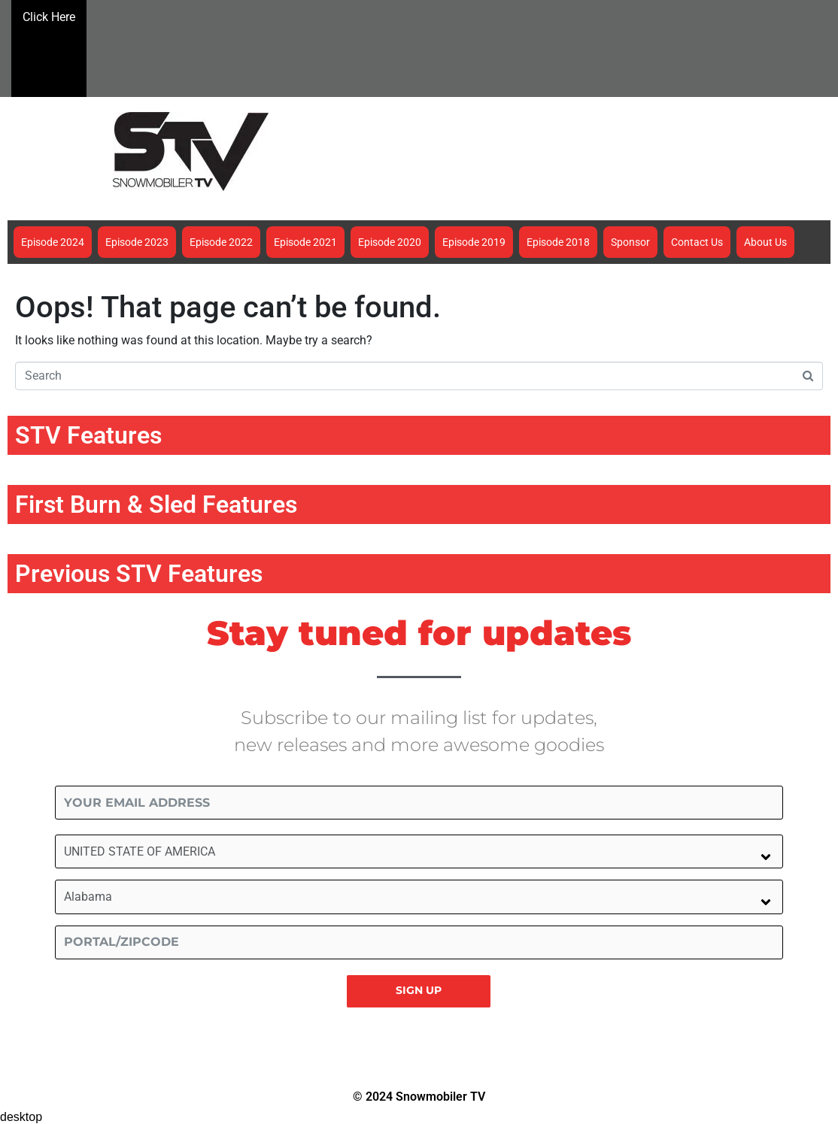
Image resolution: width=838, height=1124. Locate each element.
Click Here (49, 46)
